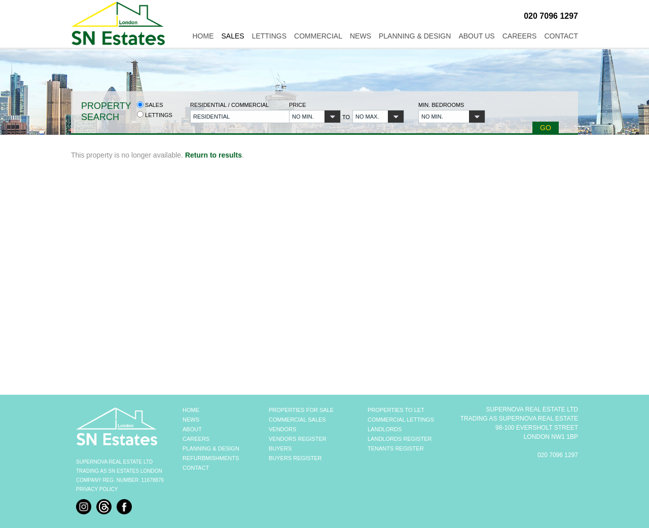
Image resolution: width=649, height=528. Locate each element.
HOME (191, 410)
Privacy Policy (97, 489)
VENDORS (282, 429)
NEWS (191, 420)
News (360, 36)
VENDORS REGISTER (298, 439)
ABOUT (192, 429)
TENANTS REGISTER (396, 448)
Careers (519, 36)
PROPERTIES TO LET (396, 410)
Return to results (213, 155)
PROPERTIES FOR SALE (301, 410)
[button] (233, 116)
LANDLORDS (385, 429)
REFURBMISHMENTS (211, 458)
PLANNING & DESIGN (211, 448)
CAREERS (196, 439)
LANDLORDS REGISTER (400, 439)
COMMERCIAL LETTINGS (401, 420)
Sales (232, 36)
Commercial (318, 36)
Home (202, 36)
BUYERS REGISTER (295, 458)
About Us (476, 36)
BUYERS (280, 448)
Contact (561, 36)
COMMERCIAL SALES (297, 420)
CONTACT (196, 468)
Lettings (269, 36)
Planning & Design (415, 36)
